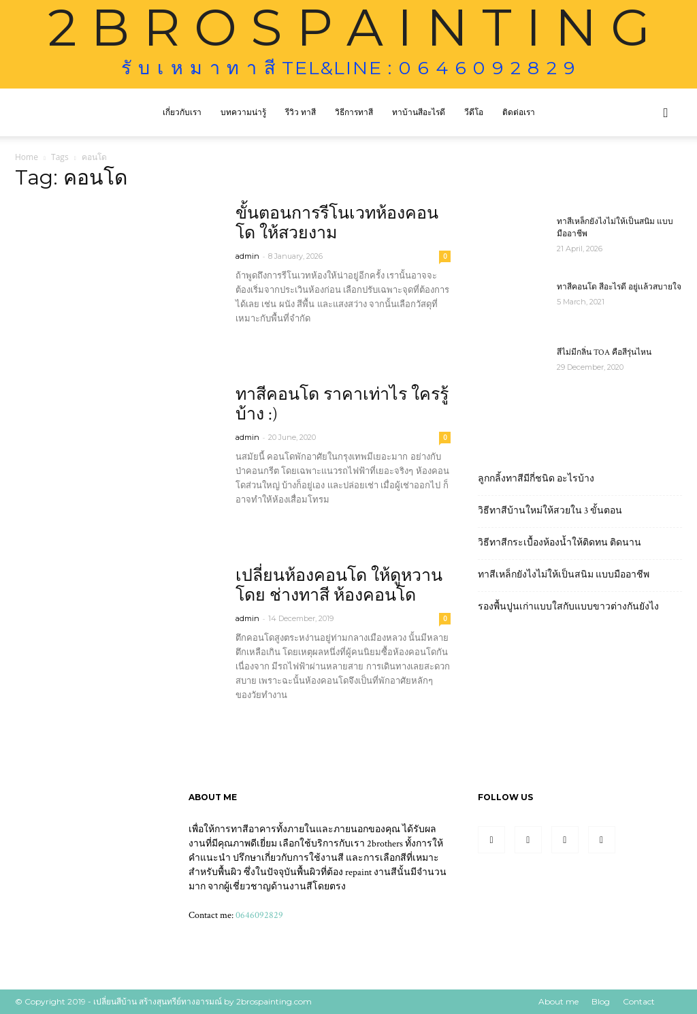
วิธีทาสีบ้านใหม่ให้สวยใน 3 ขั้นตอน (550, 511)
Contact (639, 1001)
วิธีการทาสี (354, 112)
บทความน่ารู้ (243, 112)
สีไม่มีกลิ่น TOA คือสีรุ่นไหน (604, 352)
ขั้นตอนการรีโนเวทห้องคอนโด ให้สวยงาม (337, 223)
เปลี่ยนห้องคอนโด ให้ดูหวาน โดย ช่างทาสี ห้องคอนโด (339, 586)
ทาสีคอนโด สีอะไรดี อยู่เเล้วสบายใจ (619, 287)
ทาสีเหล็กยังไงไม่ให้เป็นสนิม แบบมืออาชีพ (563, 575)
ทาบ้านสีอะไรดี (418, 112)
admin (247, 256)
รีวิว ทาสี (300, 112)
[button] (665, 113)
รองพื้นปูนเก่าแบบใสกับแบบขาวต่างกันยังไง (568, 607)
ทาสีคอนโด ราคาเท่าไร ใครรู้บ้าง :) (342, 404)
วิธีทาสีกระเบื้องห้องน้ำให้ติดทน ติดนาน (559, 543)
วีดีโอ (473, 112)
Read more (267, 343)
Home (26, 157)
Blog (600, 1001)
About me (558, 1001)
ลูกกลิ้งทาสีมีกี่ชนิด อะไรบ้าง (536, 479)
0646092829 (259, 915)
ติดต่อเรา (518, 112)
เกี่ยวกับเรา (182, 112)
